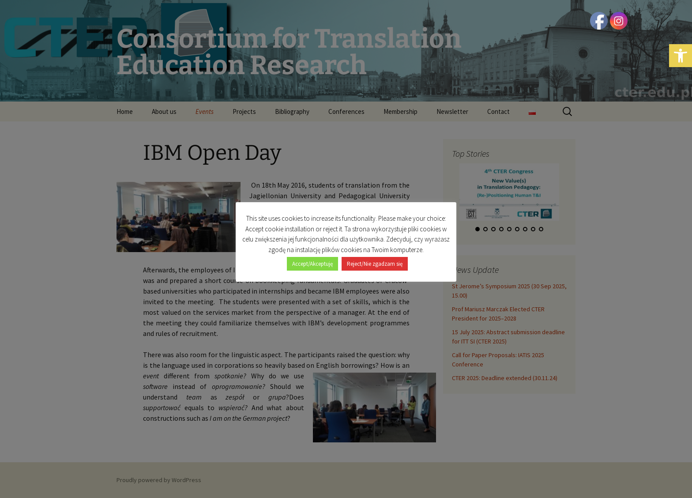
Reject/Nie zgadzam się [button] (374, 264)
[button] (680, 55)
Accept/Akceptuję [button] (312, 264)
